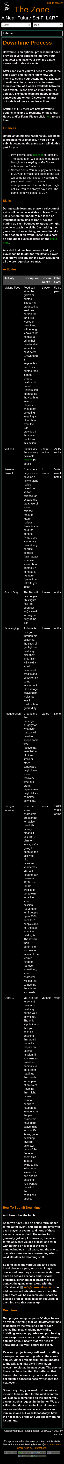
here (48, 116)
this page (38, 154)
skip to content (55, 3)
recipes (28, 460)
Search (29, 25)
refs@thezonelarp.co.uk (39, 1287)
